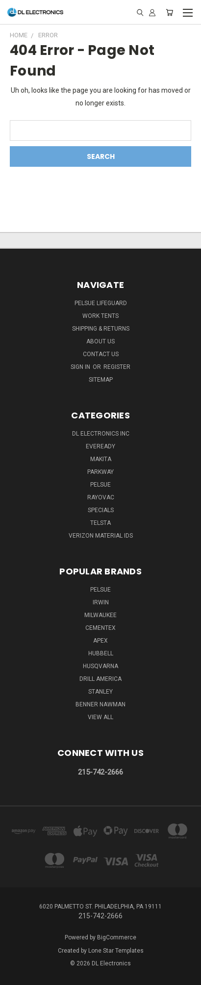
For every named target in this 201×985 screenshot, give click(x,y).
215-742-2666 (100, 772)
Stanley (100, 691)
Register (116, 366)
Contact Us (101, 354)
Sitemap (101, 379)
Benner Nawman (100, 704)
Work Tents (100, 315)
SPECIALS (101, 510)
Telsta (100, 522)
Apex (100, 640)
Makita (100, 459)
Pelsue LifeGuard (101, 303)
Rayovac (100, 497)
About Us (100, 341)
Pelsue (100, 484)
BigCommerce (116, 937)
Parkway (100, 471)
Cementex (100, 627)
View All (100, 717)
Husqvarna (100, 666)
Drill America (100, 678)
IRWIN (101, 602)
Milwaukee (100, 615)
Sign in (81, 366)
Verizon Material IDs (101, 535)
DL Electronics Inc (100, 433)
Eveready (100, 446)
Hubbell (100, 653)
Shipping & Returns (100, 328)
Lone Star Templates (116, 950)
